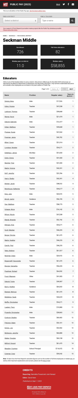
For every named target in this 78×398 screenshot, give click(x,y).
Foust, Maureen (10, 276)
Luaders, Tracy (10, 307)
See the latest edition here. (37, 11)
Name (7, 95)
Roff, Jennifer (9, 173)
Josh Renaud (50, 374)
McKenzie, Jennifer (11, 333)
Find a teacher (46, 16)
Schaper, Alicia (10, 209)
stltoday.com (43, 391)
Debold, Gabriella (10, 122)
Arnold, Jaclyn (9, 199)
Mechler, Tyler (9, 163)
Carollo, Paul (9, 246)
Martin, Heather (10, 240)
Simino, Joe (9, 328)
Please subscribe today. (10, 30)
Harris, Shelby (9, 179)
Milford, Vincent (10, 343)
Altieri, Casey (9, 142)
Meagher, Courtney (11, 349)
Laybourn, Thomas (11, 112)
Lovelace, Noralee (11, 148)
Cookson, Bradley (11, 318)
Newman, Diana (10, 256)
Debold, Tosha (10, 282)
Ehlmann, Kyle (9, 225)
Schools (12, 35)
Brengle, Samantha (11, 266)
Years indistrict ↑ (70, 95)
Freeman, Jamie (10, 137)
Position (32, 95)
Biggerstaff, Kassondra (13, 261)
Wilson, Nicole (10, 215)
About (45, 361)
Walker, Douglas (10, 338)
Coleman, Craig (10, 354)
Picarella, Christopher (12, 312)
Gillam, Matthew (10, 127)
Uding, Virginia (9, 106)
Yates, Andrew (9, 251)
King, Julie (8, 194)
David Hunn (32, 378)
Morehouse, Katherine (12, 189)
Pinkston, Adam (10, 323)
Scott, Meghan (10, 230)
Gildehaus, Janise (11, 153)
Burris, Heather (10, 287)
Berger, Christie (10, 235)
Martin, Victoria (10, 168)
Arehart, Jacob (10, 184)
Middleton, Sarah (10, 297)
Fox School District (24, 35)
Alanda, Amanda (10, 220)
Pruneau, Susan (10, 132)
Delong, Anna (9, 101)
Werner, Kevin (9, 117)
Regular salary (56, 95)
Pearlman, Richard (11, 271)
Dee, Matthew (9, 204)
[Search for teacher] (58, 20)
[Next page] (71, 89)
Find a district (9, 16)
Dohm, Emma (9, 158)
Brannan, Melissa (10, 292)
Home (5, 35)
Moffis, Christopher (11, 302)
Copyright (35, 391)
